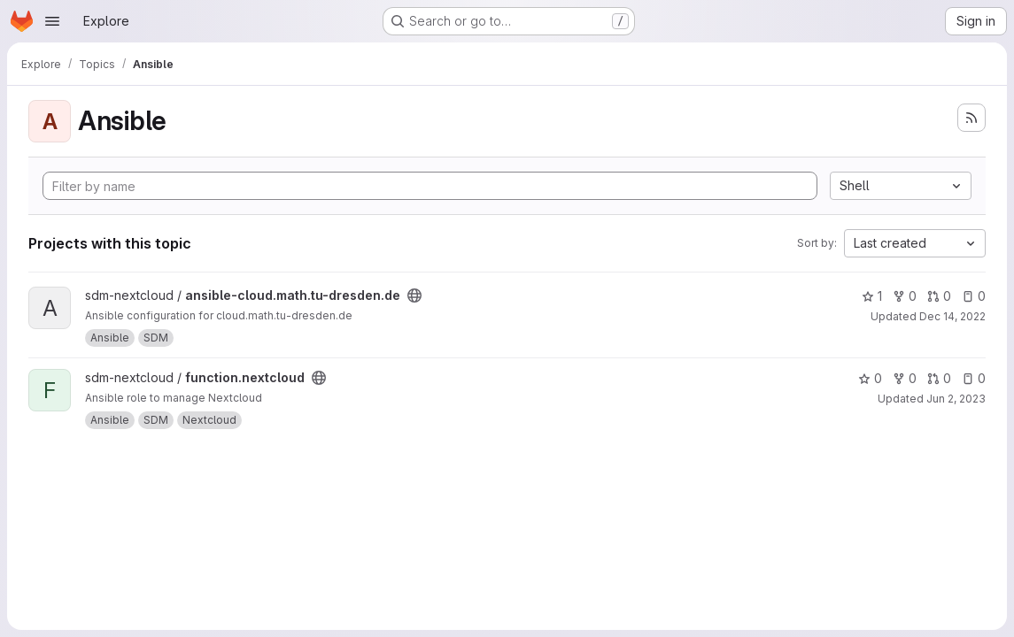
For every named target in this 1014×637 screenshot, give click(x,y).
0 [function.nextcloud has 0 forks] (905, 378)
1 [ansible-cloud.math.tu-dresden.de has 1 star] (872, 295)
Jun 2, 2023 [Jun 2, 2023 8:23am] (956, 398)
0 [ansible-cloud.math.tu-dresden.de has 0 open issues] (974, 295)
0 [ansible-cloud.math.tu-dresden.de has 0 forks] (905, 295)
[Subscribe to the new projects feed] (971, 118)
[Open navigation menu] (52, 21)
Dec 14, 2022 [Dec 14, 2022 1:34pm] (952, 316)
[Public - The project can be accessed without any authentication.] (414, 295)
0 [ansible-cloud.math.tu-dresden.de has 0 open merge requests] (939, 295)
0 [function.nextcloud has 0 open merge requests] (939, 378)
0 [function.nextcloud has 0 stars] (870, 378)
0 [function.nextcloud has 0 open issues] (974, 378)
